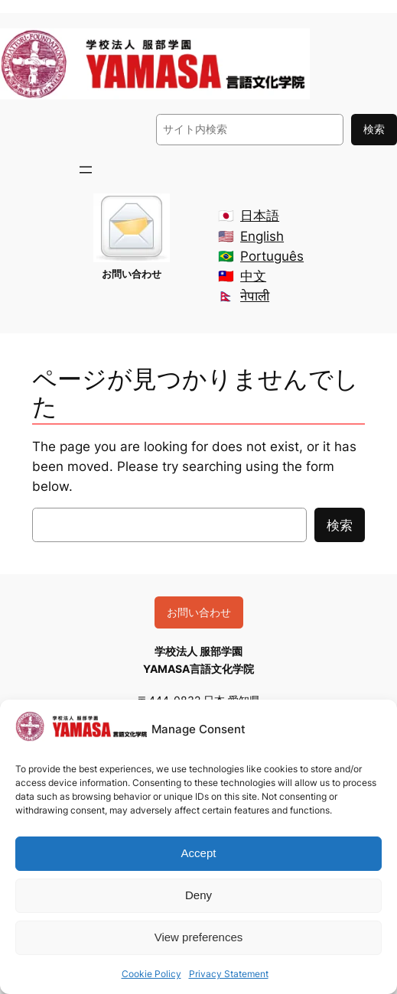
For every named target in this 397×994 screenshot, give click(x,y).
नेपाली (254, 296)
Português (272, 256)
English (262, 236)
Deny (198, 894)
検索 (374, 128)
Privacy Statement (228, 973)
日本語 (259, 215)
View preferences (199, 937)
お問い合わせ (199, 612)
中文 (253, 276)
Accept (198, 852)
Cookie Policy (151, 973)
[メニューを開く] (85, 170)
